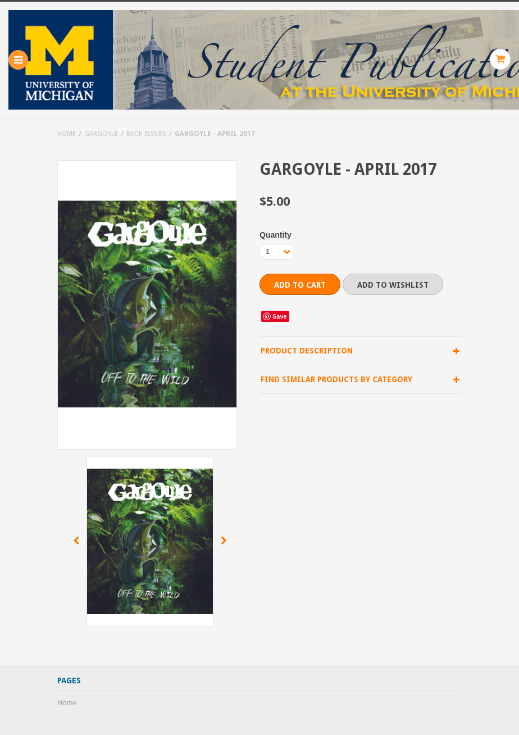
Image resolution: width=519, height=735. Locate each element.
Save (279, 316)
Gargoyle (101, 134)
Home (66, 134)
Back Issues (146, 134)
